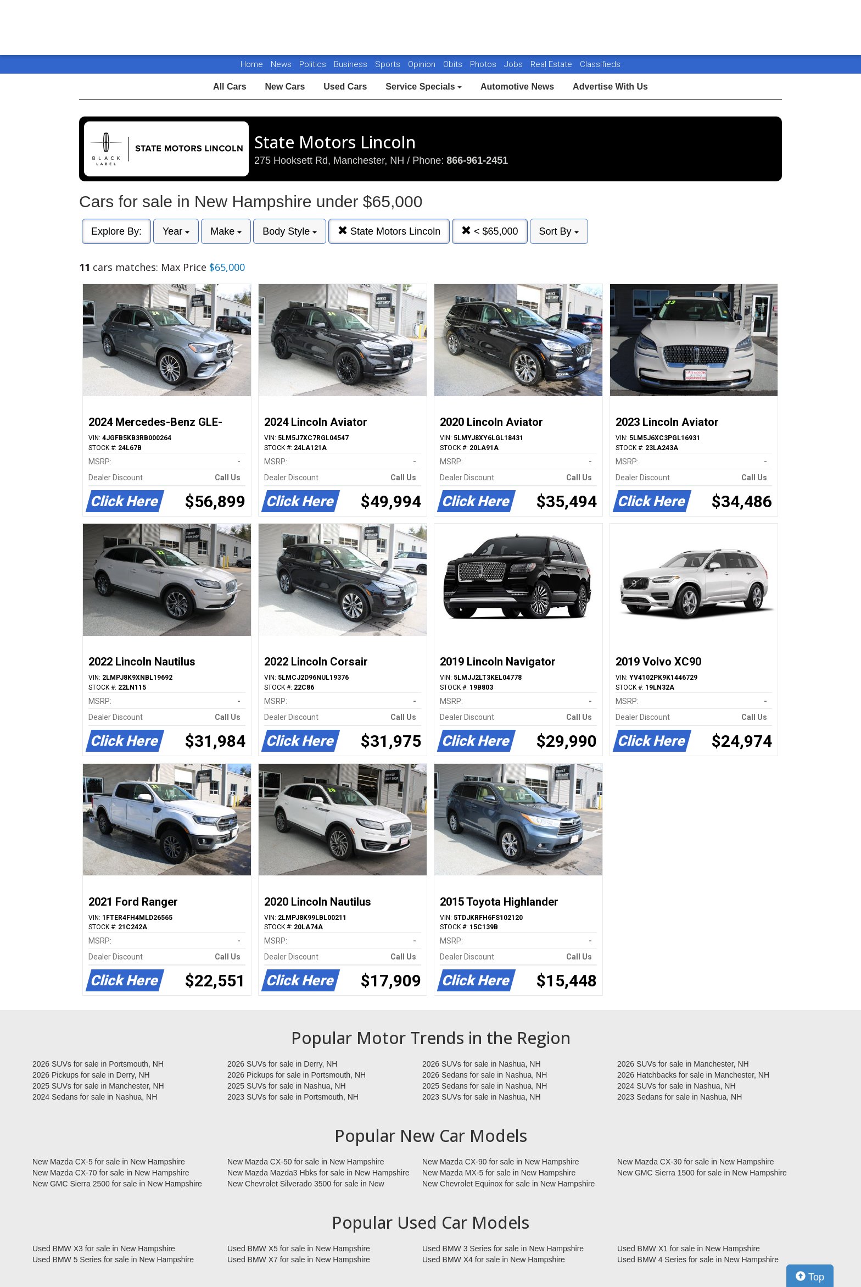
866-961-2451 (477, 160)
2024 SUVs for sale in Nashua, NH (676, 1085)
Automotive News (517, 86)
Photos (484, 64)
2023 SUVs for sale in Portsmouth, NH (293, 1096)
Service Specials (423, 86)
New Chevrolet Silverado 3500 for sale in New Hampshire (305, 1184)
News (281, 64)
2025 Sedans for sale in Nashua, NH (484, 1085)
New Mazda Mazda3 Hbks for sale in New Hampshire (318, 1172)
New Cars (285, 86)
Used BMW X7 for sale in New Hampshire (298, 1259)
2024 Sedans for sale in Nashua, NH (94, 1096)
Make (226, 231)
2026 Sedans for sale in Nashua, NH (484, 1074)
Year (176, 231)
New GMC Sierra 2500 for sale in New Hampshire (117, 1183)
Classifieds (600, 64)
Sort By (559, 231)
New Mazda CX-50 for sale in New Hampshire (305, 1161)
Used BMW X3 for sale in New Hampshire (103, 1248)
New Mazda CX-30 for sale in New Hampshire (695, 1161)
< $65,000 (489, 231)
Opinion (423, 64)
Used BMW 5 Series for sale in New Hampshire (113, 1259)
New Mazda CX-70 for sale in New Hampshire (110, 1172)
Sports (388, 64)
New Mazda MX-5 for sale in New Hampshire (498, 1172)
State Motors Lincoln (389, 231)
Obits (454, 64)
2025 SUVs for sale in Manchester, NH (98, 1085)
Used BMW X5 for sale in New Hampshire (298, 1248)
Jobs (514, 64)
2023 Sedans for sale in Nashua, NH (679, 1096)
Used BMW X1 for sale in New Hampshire (688, 1248)
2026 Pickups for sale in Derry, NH (91, 1074)
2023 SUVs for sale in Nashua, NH (481, 1096)
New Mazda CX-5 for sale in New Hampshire (108, 1161)
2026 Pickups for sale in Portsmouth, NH (296, 1074)
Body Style (289, 231)
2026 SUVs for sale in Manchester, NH (683, 1063)
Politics (312, 64)
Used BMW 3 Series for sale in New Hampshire (503, 1248)
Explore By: (116, 231)
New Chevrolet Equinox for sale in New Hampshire (508, 1183)
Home (252, 64)
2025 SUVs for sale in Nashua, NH (286, 1085)
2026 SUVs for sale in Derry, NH (282, 1063)
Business (352, 64)
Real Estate (552, 64)
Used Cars (345, 86)
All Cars (229, 86)
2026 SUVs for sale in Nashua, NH (481, 1063)
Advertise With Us (610, 86)
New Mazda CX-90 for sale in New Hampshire (500, 1161)
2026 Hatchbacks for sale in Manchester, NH (693, 1074)
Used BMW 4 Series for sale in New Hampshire (698, 1259)
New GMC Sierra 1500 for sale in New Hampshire (702, 1172)
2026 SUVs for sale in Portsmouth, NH (98, 1063)
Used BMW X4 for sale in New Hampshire (493, 1259)
